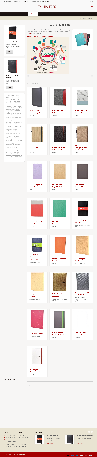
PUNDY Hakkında (21, 14)
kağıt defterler (16, 152)
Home (80, 18)
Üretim (43, 14)
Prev (89, 432)
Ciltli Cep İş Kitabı (36, 333)
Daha (9, 52)
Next (92, 432)
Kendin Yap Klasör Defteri (85, 435)
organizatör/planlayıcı (10, 153)
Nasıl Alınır (54, 14)
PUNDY (29, 33)
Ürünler (33, 14)
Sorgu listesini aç (7, 1)
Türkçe (90, 1)
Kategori (84, 18)
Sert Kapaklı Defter (52, 435)
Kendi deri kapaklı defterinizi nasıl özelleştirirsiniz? (40, 36)
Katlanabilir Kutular (13, 156)
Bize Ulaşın (65, 14)
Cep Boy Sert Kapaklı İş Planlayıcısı (34, 257)
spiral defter (14, 155)
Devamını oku (50, 443)
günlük (11, 152)
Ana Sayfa (9, 14)
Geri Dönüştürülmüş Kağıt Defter (81, 147)
